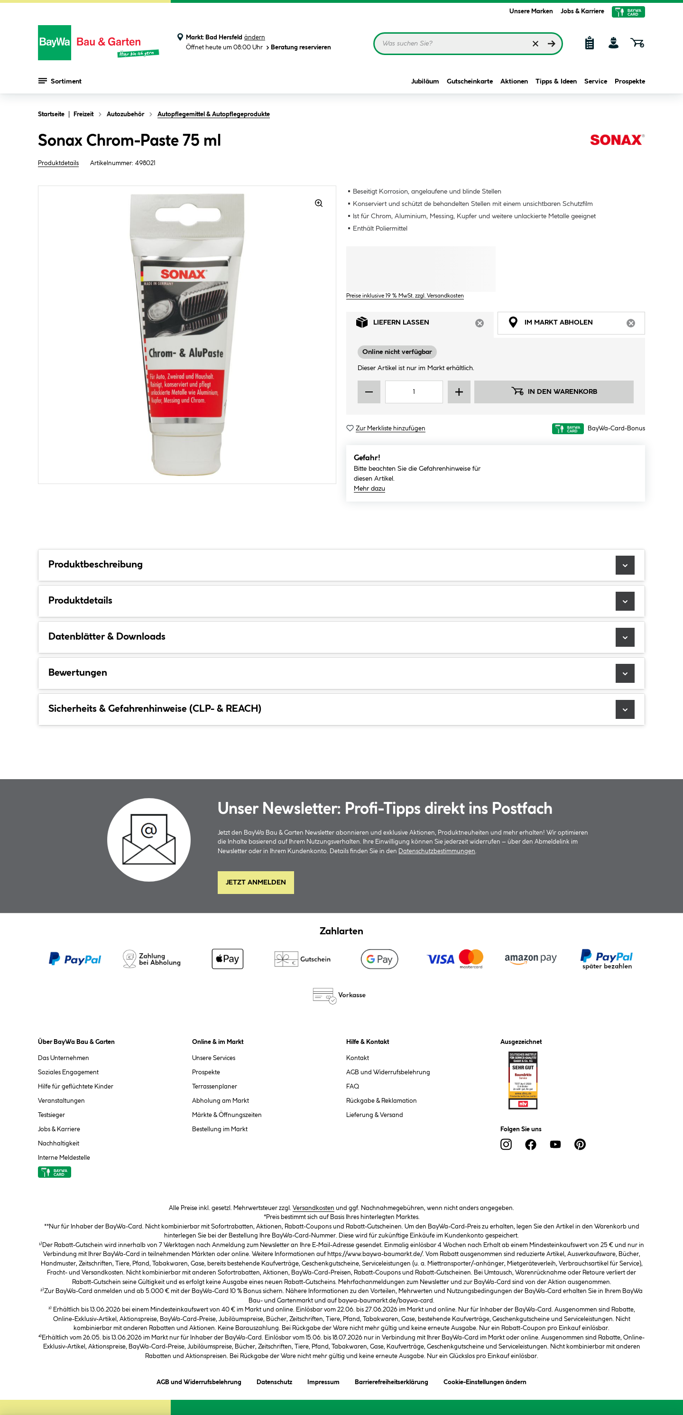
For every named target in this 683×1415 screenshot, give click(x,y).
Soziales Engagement (68, 1072)
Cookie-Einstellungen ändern (484, 1380)
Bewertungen (341, 673)
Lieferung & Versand (374, 1115)
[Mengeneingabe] (414, 392)
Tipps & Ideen (556, 81)
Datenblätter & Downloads (341, 637)
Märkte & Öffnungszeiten (227, 1115)
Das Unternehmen (63, 1058)
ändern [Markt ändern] (254, 37)
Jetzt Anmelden (256, 882)
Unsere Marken (531, 11)
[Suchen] (551, 43)
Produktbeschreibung (341, 565)
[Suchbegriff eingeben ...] (468, 43)
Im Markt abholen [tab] (576, 325)
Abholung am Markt (220, 1101)
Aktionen (514, 81)
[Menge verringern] (369, 392)
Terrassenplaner (214, 1086)
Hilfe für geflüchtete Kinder (75, 1086)
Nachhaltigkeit (58, 1143)
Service (595, 81)
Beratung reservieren (298, 48)
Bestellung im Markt (220, 1129)
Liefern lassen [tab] (425, 325)
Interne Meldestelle (64, 1158)
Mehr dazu (369, 488)
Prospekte (630, 81)
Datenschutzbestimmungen (436, 851)
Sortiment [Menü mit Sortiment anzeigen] (60, 80)
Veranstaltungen (61, 1101)
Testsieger (51, 1115)
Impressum (323, 1380)
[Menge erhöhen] (459, 392)
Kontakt (357, 1058)
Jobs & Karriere (582, 11)
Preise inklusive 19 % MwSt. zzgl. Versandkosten (405, 295)
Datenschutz (274, 1380)
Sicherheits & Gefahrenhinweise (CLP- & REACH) (341, 709)
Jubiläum (425, 81)
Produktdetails (58, 163)
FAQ (352, 1086)
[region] (187, 335)
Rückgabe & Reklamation (381, 1101)
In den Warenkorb (554, 391)
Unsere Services (213, 1058)
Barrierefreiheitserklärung (391, 1380)
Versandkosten (313, 1208)
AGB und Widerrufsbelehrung (388, 1072)
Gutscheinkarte (470, 81)
